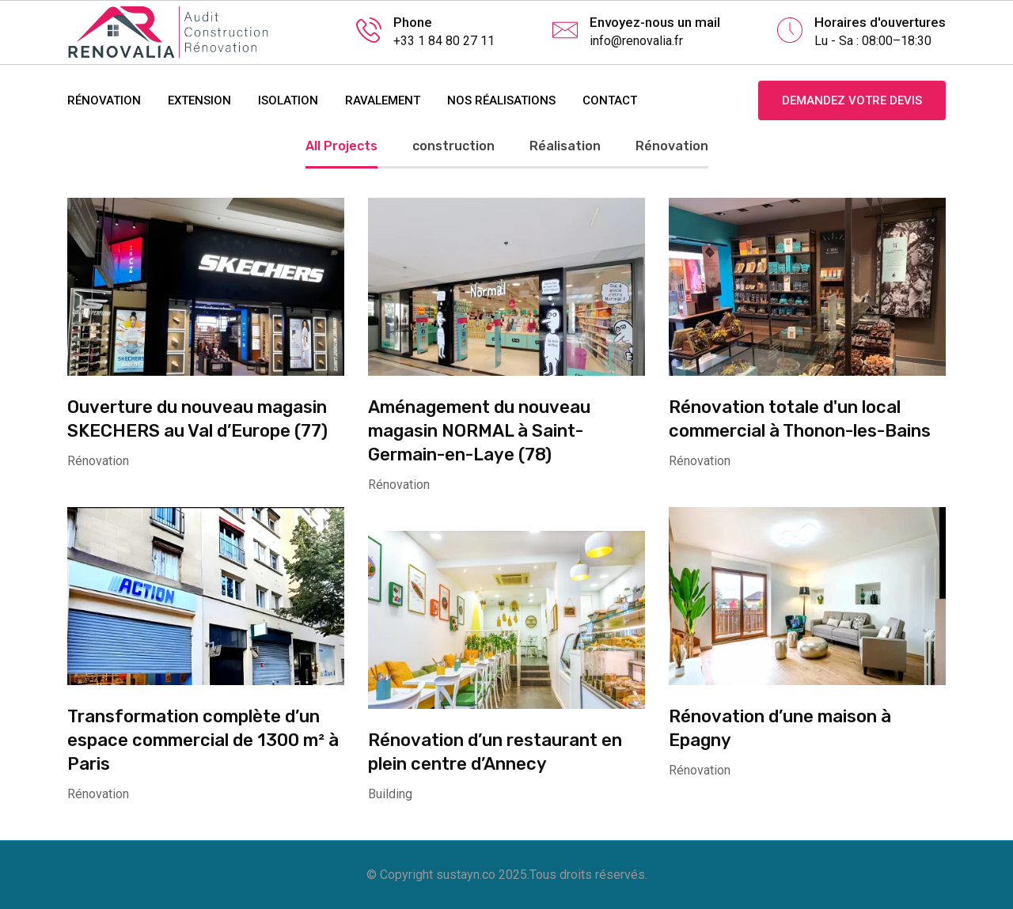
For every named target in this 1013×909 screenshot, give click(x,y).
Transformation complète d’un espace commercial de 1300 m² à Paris (203, 740)
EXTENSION (199, 100)
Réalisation (565, 145)
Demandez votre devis (852, 100)
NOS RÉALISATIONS (501, 100)
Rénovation (671, 145)
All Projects (341, 145)
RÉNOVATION (104, 100)
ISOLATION (288, 100)
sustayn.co (465, 874)
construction (453, 145)
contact (609, 100)
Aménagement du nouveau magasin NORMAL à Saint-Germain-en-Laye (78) (479, 430)
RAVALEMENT (382, 100)
